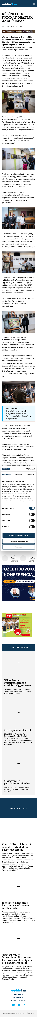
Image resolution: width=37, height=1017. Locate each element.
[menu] (34, 4)
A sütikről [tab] (30, 474)
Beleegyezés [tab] (6, 474)
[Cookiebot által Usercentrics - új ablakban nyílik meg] (26, 468)
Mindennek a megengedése (18, 535)
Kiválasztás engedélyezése (18, 541)
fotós (31, 556)
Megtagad (18, 547)
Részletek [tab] (18, 474)
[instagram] (24, 1005)
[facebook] (19, 1005)
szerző (13, 556)
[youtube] (13, 1005)
